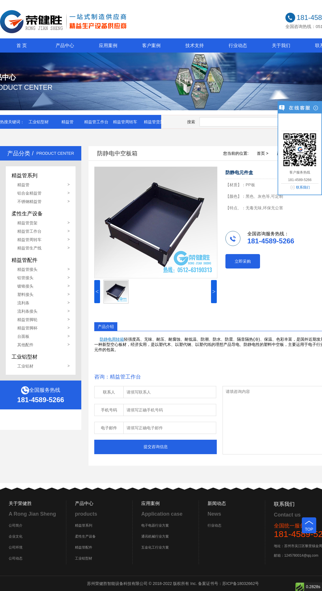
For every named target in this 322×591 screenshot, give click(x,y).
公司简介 (15, 525)
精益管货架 (154, 122)
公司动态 (15, 558)
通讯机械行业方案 (155, 536)
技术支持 (194, 45)
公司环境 (15, 547)
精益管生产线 (29, 248)
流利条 (23, 303)
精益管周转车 (125, 122)
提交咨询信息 (156, 446)
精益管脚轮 (27, 319)
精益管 (67, 122)
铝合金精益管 (29, 193)
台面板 (23, 336)
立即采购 (243, 261)
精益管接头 (27, 269)
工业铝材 (25, 366)
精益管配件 (83, 547)
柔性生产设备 (85, 536)
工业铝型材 (39, 122)
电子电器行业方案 (155, 525)
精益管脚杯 (27, 328)
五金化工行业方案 (155, 547)
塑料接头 (25, 294)
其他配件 (25, 344)
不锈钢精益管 (29, 201)
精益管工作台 (96, 122)
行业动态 (238, 45)
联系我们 (303, 187)
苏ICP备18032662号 (240, 583)
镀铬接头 (25, 286)
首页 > (262, 153)
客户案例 (151, 45)
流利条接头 (27, 311)
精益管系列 (83, 525)
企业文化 (15, 536)
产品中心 (65, 45)
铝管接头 (25, 277)
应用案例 (108, 45)
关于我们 (281, 45)
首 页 (21, 45)
